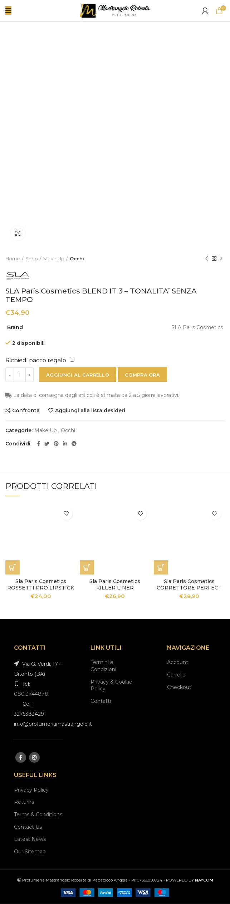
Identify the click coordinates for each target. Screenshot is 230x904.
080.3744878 (31, 694)
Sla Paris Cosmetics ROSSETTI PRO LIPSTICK (40, 584)
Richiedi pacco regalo (35, 360)
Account (177, 662)
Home (12, 258)
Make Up (53, 258)
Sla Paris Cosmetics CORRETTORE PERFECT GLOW (189, 587)
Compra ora (142, 375)
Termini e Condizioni (103, 666)
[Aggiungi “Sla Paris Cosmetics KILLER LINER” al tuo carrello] (87, 567)
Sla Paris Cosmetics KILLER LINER (114, 584)
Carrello (176, 674)
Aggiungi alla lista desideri (90, 410)
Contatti (100, 701)
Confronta (26, 410)
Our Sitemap (30, 851)
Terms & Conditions (38, 814)
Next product (221, 258)
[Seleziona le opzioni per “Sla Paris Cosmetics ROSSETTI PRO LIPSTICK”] (12, 567)
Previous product (207, 258)
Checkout (179, 687)
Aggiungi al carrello (77, 375)
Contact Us (28, 827)
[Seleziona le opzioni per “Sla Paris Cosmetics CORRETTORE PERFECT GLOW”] (161, 567)
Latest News (30, 839)
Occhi (77, 258)
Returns (24, 802)
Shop (31, 258)
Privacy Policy (31, 790)
